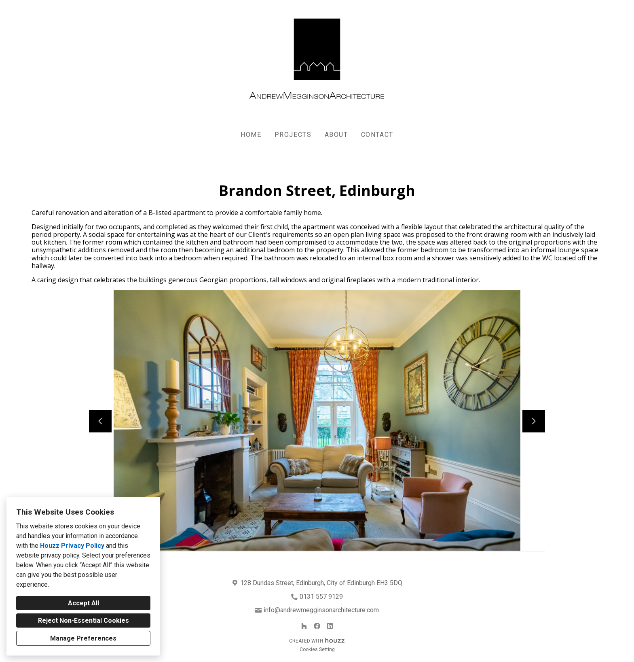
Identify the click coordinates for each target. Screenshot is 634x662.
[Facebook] (317, 626)
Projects (293, 134)
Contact (377, 134)
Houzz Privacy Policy (72, 545)
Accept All (83, 603)
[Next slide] (533, 421)
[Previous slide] (100, 421)
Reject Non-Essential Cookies (83, 620)
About (336, 134)
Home (251, 134)
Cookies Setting (317, 649)
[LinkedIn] (330, 626)
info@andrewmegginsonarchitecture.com (321, 610)
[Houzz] (304, 626)
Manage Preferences (83, 638)
